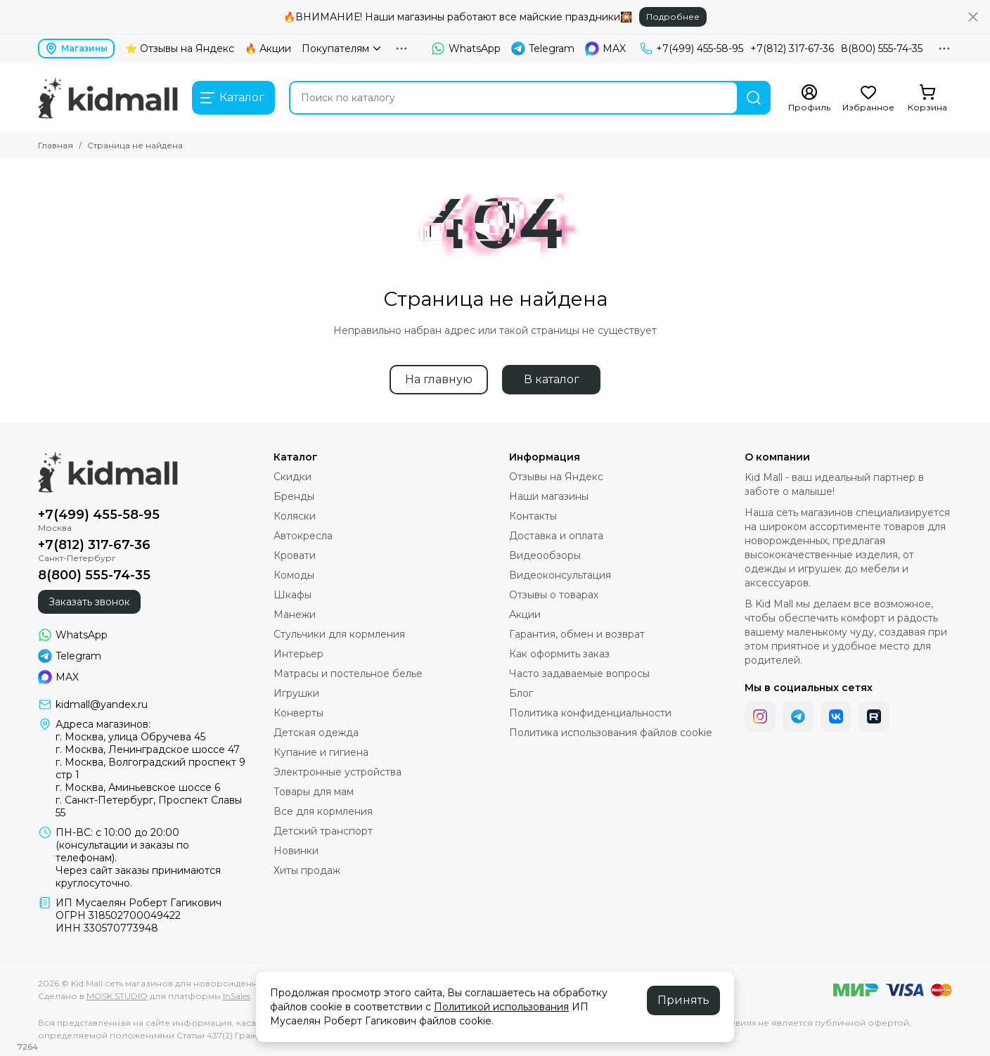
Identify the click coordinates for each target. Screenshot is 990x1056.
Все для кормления (323, 811)
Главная (55, 145)
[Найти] (754, 98)
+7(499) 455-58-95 (691, 48)
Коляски (295, 516)
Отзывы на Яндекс (556, 476)
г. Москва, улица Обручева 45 (130, 736)
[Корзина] (927, 98)
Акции (525, 614)
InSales (236, 996)
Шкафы (292, 594)
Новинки (296, 850)
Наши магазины (549, 496)
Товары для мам (314, 791)
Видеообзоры (545, 555)
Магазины (76, 48)
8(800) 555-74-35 (881, 48)
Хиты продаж (307, 870)
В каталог (551, 379)
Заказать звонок (89, 601)
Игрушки (296, 693)
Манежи (295, 614)
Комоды (294, 575)
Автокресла (303, 535)
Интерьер (298, 654)
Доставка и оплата (556, 535)
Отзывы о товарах (553, 594)
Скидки (292, 476)
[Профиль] (809, 98)
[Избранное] (868, 98)
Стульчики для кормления (339, 634)
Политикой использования (501, 1006)
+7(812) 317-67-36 (792, 48)
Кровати (295, 555)
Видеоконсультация (560, 575)
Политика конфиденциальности (590, 713)
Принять (683, 1000)
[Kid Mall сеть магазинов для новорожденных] (108, 98)
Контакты (533, 516)
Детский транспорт (323, 831)
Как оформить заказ (559, 654)
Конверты (298, 713)
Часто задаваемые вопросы (579, 673)
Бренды (294, 496)
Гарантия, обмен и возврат (577, 634)
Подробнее (673, 16)
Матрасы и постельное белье (348, 673)
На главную (438, 379)
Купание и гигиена (321, 752)
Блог (521, 693)
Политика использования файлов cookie (610, 732)
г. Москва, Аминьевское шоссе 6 (138, 787)
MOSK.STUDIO (117, 996)
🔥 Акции (268, 48)
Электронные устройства (337, 772)
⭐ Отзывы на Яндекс (179, 48)
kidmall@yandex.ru (102, 704)
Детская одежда (316, 732)
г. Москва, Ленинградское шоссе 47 (148, 749)
